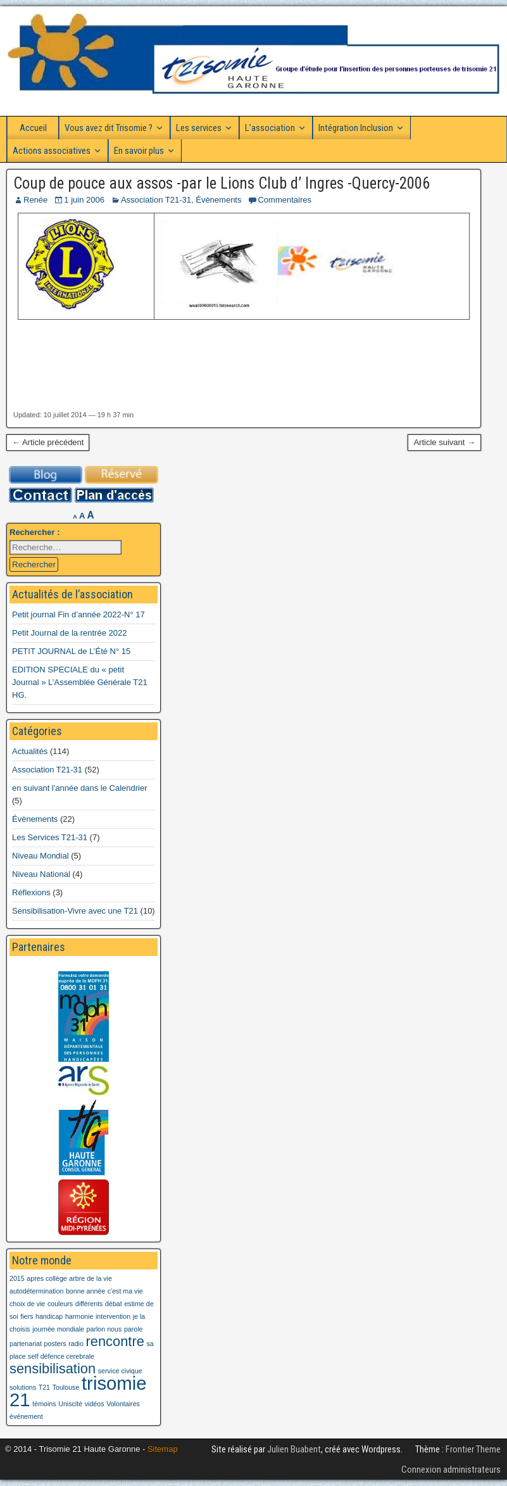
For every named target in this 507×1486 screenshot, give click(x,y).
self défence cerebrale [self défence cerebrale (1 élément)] (61, 1356)
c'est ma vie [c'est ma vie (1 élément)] (125, 1291)
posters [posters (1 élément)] (55, 1343)
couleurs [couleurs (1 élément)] (60, 1303)
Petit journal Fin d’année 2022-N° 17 (78, 614)
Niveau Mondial (40, 855)
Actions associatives (52, 150)
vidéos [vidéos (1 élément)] (94, 1403)
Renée (35, 200)
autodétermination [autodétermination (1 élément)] (36, 1291)
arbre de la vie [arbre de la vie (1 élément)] (90, 1278)
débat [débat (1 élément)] (113, 1303)
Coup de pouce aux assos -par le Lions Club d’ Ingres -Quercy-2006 (221, 183)
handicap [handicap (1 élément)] (49, 1316)
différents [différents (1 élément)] (89, 1303)
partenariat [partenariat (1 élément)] (25, 1343)
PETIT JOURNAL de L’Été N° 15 (71, 651)
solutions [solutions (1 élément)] (22, 1387)
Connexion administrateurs (451, 1469)
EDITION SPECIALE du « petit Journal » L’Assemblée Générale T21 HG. (79, 682)
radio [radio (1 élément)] (76, 1343)
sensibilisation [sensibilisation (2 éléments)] (52, 1368)
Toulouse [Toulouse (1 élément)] (66, 1387)
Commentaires (284, 200)
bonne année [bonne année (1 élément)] (85, 1291)
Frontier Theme (473, 1449)
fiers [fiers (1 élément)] (26, 1316)
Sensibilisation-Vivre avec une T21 (75, 911)
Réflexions (31, 892)
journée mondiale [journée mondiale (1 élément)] (58, 1329)
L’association (270, 128)
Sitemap (162, 1449)
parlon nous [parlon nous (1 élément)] (104, 1329)
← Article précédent (48, 442)
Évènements (218, 200)
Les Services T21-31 (49, 837)
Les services (199, 128)
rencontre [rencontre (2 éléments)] (114, 1341)
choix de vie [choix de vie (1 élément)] (27, 1303)
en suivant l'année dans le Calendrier (79, 788)
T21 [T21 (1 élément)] (44, 1387)
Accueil (33, 128)
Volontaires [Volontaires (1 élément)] (123, 1403)
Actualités (29, 751)
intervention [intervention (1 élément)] (113, 1316)
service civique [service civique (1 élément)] (120, 1371)
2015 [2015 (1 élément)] (17, 1278)
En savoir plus (139, 150)
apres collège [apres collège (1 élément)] (46, 1278)
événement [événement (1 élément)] (26, 1416)
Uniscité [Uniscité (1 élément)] (70, 1403)
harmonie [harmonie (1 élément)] (79, 1316)
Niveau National (41, 874)
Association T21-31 (156, 200)
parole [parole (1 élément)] (133, 1329)
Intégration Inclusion (355, 128)
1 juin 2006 (84, 200)
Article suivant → (444, 442)
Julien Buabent (294, 1449)
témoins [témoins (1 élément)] (44, 1403)
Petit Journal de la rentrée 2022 (69, 633)
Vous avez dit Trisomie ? (109, 128)
